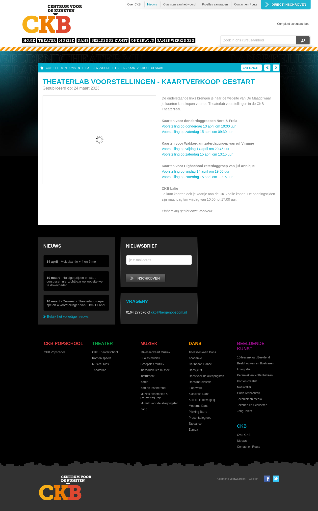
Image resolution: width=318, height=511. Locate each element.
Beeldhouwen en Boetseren (255, 363)
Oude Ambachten (248, 393)
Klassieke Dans (199, 394)
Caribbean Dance (200, 364)
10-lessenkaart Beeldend (253, 357)
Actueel (52, 67)
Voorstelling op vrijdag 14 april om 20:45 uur (195, 149)
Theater (47, 41)
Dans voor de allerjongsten (206, 376)
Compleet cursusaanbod (293, 24)
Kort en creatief (247, 381)
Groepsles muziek (152, 364)
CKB (242, 426)
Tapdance (195, 423)
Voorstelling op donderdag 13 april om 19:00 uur (199, 126)
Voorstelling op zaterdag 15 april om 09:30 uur (197, 132)
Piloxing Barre (198, 412)
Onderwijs (142, 41)
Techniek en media (249, 399)
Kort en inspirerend (152, 388)
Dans (83, 41)
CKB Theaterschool (105, 352)
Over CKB (134, 4)
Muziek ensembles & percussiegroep (154, 395)
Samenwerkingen (175, 41)
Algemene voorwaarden (231, 478)
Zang (143, 409)
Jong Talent (244, 411)
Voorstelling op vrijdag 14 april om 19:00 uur (195, 171)
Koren (144, 382)
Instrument (147, 376)
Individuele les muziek (154, 370)
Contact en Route (245, 4)
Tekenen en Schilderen (252, 405)
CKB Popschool (63, 343)
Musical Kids (100, 364)
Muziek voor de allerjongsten (159, 403)
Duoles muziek (150, 358)
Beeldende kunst (109, 41)
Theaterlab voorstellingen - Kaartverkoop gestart (123, 67)
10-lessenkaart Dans (202, 352)
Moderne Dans (198, 406)
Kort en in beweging (202, 400)
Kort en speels (101, 358)
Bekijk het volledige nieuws (67, 317)
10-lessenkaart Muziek (155, 352)
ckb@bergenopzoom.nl (169, 312)
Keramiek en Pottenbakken (255, 375)
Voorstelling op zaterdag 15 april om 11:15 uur (197, 177)
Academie (195, 358)
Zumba (193, 429)
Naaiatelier (244, 387)
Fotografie (243, 369)
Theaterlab (99, 370)
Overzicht (251, 68)
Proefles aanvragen (215, 4)
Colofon (253, 478)
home (29, 41)
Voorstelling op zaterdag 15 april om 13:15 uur (197, 154)
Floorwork (195, 388)
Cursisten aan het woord (179, 4)
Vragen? (137, 301)
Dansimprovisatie (200, 382)
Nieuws (152, 4)
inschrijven (145, 278)
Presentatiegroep (200, 417)
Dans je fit (195, 370)
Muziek (66, 41)
